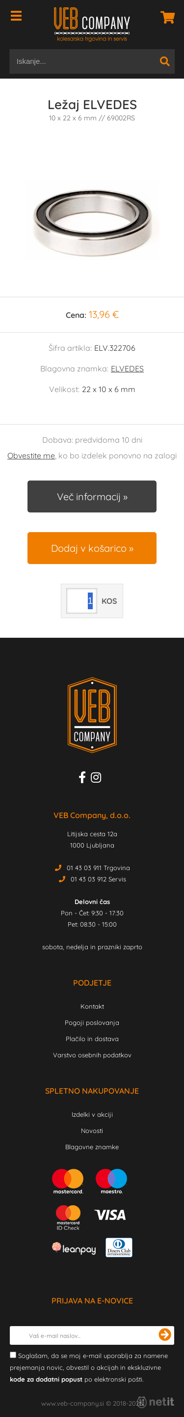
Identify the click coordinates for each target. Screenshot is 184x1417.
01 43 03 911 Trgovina (98, 868)
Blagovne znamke (92, 1147)
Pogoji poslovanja (92, 1022)
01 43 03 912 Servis (98, 879)
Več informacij (89, 496)
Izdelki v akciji (92, 1114)
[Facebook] (85, 779)
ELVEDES (127, 368)
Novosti (92, 1130)
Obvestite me (31, 455)
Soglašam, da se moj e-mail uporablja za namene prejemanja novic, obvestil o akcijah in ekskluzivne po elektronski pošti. (89, 1367)
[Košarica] (165, 17)
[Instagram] (98, 779)
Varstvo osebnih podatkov (92, 1055)
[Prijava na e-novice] (165, 1335)
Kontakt (92, 1006)
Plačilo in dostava (92, 1039)
